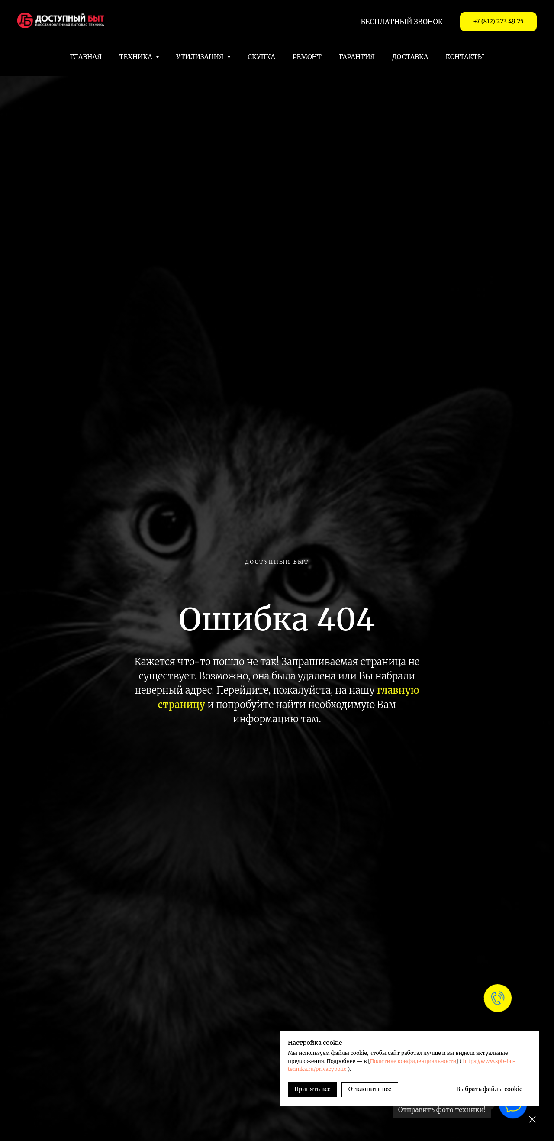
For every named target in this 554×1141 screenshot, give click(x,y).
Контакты (465, 57)
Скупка (261, 57)
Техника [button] (136, 57)
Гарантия (357, 57)
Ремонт (307, 57)
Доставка (410, 57)
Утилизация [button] (200, 57)
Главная (86, 57)
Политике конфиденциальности (413, 1061)
